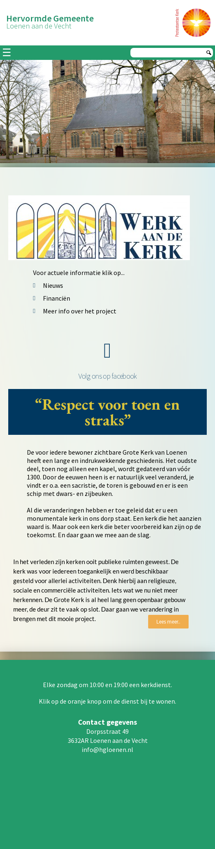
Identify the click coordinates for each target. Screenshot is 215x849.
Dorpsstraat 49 (107, 731)
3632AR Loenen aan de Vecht (108, 740)
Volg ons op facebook (107, 376)
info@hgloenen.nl (107, 749)
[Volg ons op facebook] (107, 350)
